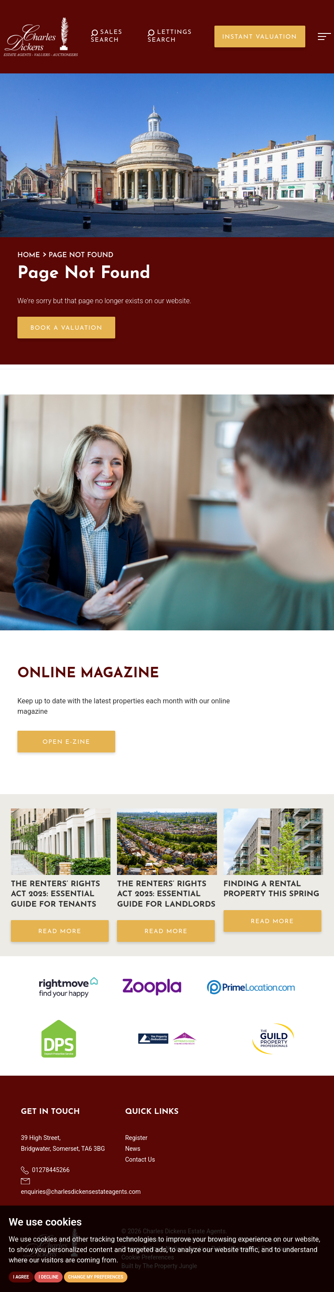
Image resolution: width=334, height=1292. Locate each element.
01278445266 (45, 1170)
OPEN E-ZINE (66, 742)
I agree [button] (21, 1277)
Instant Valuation (259, 37)
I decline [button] (48, 1277)
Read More (59, 931)
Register (136, 1137)
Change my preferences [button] (96, 1277)
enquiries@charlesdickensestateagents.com (81, 1186)
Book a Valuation (66, 328)
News (132, 1148)
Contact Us (140, 1159)
